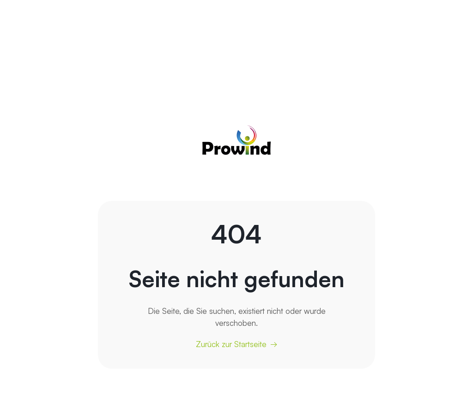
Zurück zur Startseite (231, 344)
